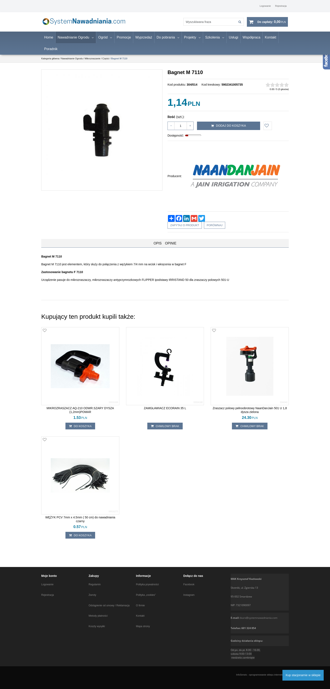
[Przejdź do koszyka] (271, 24)
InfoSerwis (241, 674)
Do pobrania (166, 41)
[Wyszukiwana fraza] (206, 23)
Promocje (124, 41)
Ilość (176, 120)
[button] (158, 247)
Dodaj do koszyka (228, 129)
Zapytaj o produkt (184, 228)
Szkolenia (212, 41)
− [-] (171, 129)
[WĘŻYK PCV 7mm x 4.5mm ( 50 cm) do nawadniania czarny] (80, 523)
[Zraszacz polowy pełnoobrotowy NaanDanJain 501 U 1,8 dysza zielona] (250, 413)
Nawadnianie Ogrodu (73, 41)
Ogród (103, 41)
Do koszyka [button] (80, 430)
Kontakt (270, 41)
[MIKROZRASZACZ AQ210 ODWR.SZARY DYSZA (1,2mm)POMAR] (80, 413)
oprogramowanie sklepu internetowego (269, 674)
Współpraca (251, 41)
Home (48, 41)
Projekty (190, 41)
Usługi (233, 41)
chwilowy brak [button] (165, 430)
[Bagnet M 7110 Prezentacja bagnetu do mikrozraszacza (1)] (101, 133)
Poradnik (50, 52)
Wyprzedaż (143, 41)
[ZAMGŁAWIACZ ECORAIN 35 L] (165, 412)
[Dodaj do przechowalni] (267, 129)
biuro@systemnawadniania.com (258, 618)
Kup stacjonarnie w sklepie (303, 675)
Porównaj (214, 228)
